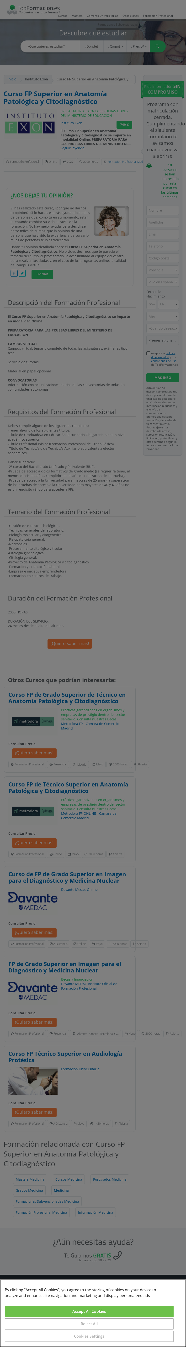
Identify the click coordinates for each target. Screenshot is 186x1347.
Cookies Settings (89, 1336)
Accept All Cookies (89, 1311)
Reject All (89, 1323)
